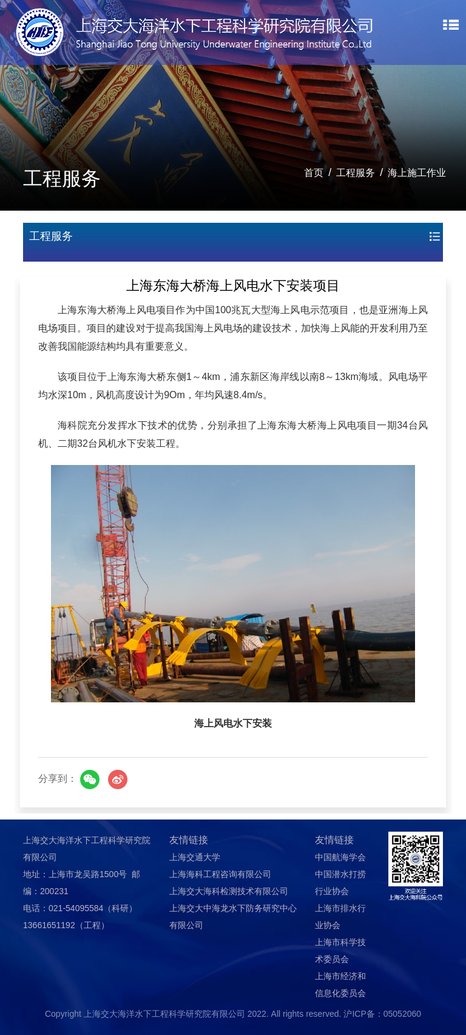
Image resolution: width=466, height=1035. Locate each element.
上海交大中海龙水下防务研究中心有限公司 (233, 916)
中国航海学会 (340, 857)
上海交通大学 (194, 857)
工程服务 (355, 173)
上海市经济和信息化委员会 (340, 984)
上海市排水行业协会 (340, 916)
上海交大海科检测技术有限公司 (228, 891)
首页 (313, 173)
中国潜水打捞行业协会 (340, 882)
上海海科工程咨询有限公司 (220, 874)
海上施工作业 (417, 173)
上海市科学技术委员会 (340, 950)
